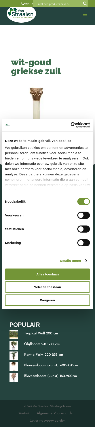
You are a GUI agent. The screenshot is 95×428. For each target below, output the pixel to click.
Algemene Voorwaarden (55, 413)
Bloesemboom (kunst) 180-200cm (50, 376)
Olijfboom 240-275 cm (42, 344)
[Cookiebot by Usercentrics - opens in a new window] (70, 125)
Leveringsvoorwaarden (47, 420)
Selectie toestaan (47, 287)
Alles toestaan (47, 274)
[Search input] (58, 3)
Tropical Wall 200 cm (41, 333)
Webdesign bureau (60, 406)
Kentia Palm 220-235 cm (43, 355)
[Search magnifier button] (85, 3)
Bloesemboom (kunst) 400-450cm (51, 365)
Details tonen (70, 261)
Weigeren (47, 300)
